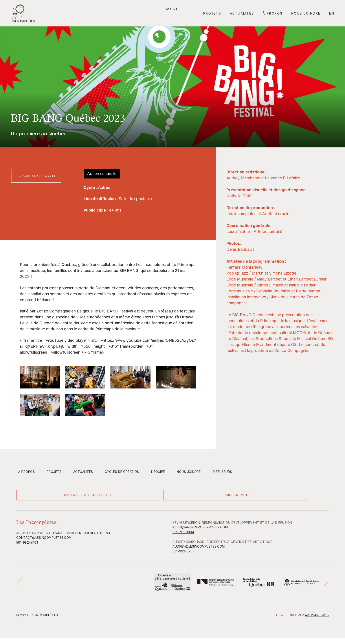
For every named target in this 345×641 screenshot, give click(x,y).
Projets (212, 13)
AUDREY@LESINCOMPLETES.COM (198, 549)
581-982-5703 (27, 545)
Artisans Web (317, 618)
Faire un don (99, 496)
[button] (20, 585)
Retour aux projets (38, 176)
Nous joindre (306, 13)
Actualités (242, 13)
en (331, 13)
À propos (273, 13)
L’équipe (158, 472)
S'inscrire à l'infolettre (42, 496)
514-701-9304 (183, 535)
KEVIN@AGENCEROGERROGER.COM (200, 530)
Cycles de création (122, 472)
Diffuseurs (222, 472)
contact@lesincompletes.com (44, 540)
